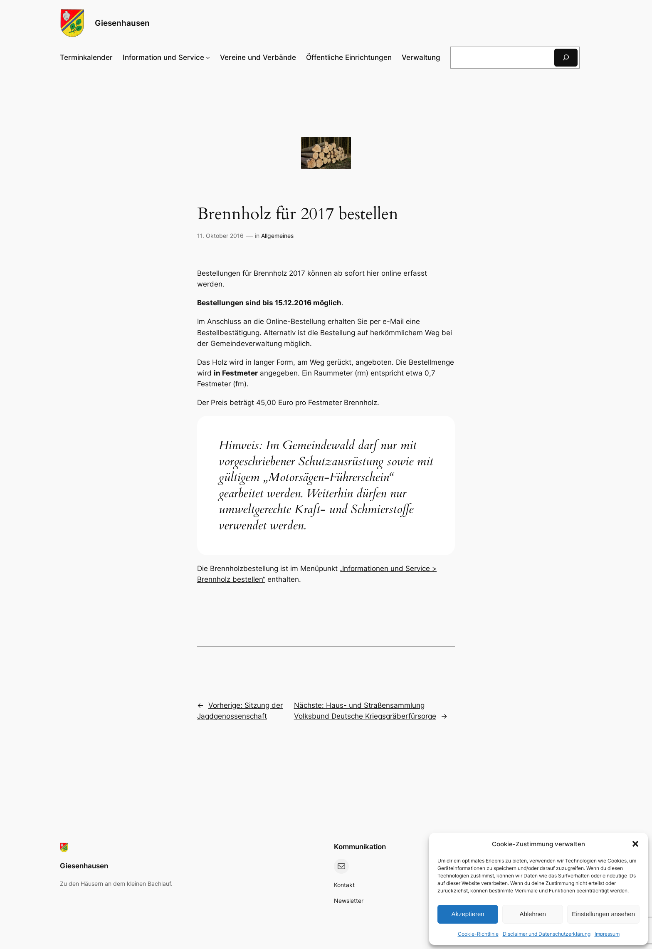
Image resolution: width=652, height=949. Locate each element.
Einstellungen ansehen (603, 913)
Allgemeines (277, 235)
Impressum (607, 934)
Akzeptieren (467, 913)
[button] (635, 844)
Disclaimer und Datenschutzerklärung (546, 934)
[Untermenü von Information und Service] (166, 57)
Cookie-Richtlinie (478, 934)
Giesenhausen (122, 23)
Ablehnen (532, 913)
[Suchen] (566, 58)
